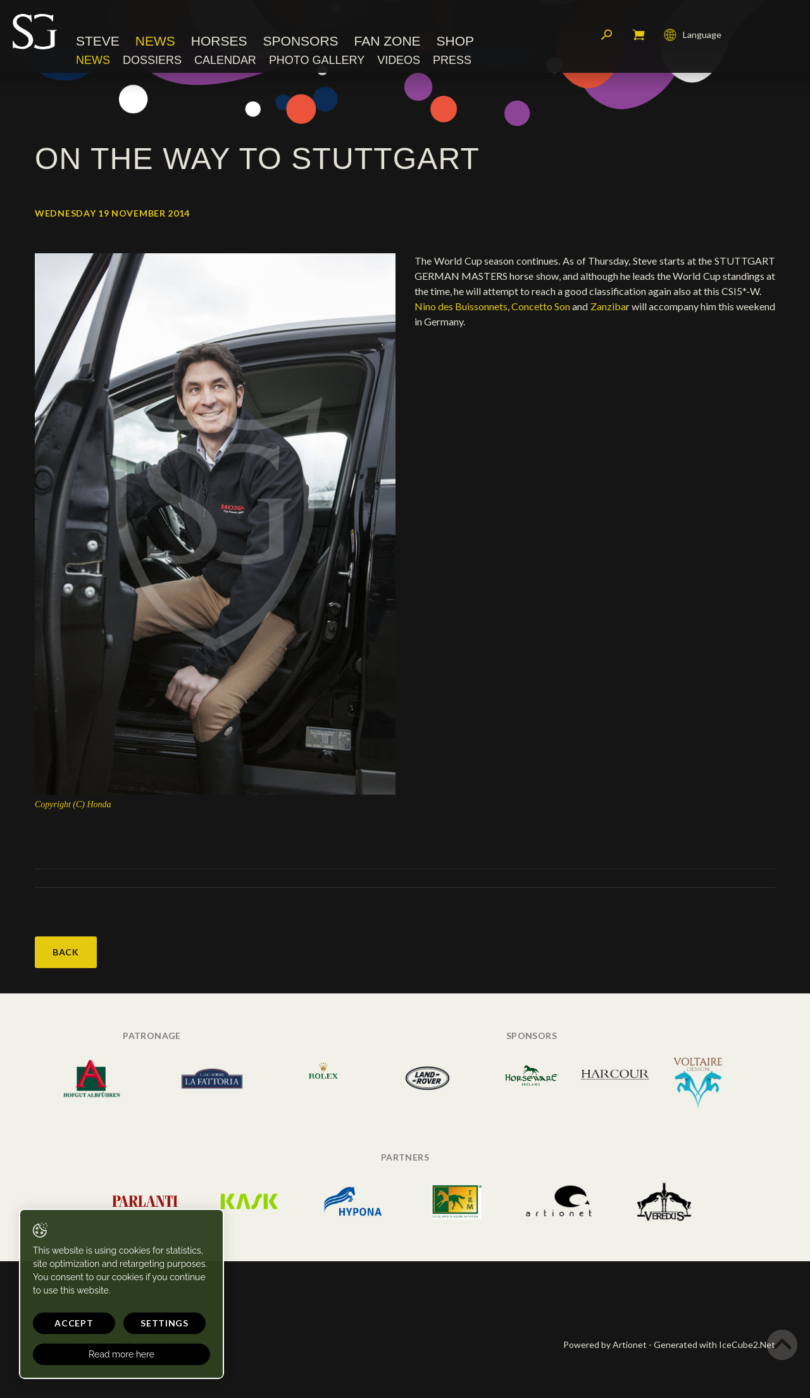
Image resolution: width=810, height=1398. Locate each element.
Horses (219, 40)
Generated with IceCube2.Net (714, 1344)
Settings (164, 1323)
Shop (456, 40)
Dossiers (152, 60)
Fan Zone (387, 40)
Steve (98, 40)
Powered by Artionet (605, 1344)
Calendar (225, 60)
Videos (398, 60)
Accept (73, 1323)
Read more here (121, 1354)
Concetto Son (540, 306)
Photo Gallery (316, 60)
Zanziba (608, 306)
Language (692, 34)
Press (452, 60)
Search (607, 34)
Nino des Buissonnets (461, 306)
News (155, 40)
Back (66, 952)
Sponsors (301, 40)
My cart (638, 34)
